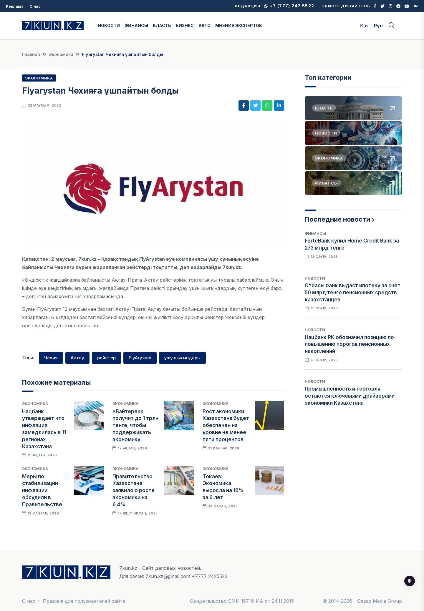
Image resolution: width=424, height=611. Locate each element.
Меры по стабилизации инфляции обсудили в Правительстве (42, 490)
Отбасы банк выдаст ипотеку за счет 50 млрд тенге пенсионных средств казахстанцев (352, 293)
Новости (315, 278)
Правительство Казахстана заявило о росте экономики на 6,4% (133, 490)
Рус (378, 26)
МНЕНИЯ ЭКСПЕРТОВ (238, 25)
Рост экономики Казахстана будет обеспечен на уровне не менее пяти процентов (226, 425)
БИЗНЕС (185, 25)
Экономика (61, 54)
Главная (31, 54)
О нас (35, 6)
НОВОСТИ (109, 25)
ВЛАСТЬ (162, 25)
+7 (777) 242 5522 (289, 5)
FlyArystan (140, 358)
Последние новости (337, 219)
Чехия (51, 358)
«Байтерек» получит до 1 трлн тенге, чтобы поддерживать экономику (135, 425)
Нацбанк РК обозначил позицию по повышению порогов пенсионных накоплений (349, 344)
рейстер (106, 358)
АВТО (204, 25)
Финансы (315, 233)
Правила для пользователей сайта (84, 601)
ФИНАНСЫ (136, 25)
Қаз (364, 26)
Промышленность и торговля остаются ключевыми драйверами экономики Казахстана (350, 396)
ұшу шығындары (182, 358)
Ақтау (77, 358)
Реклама (15, 6)
